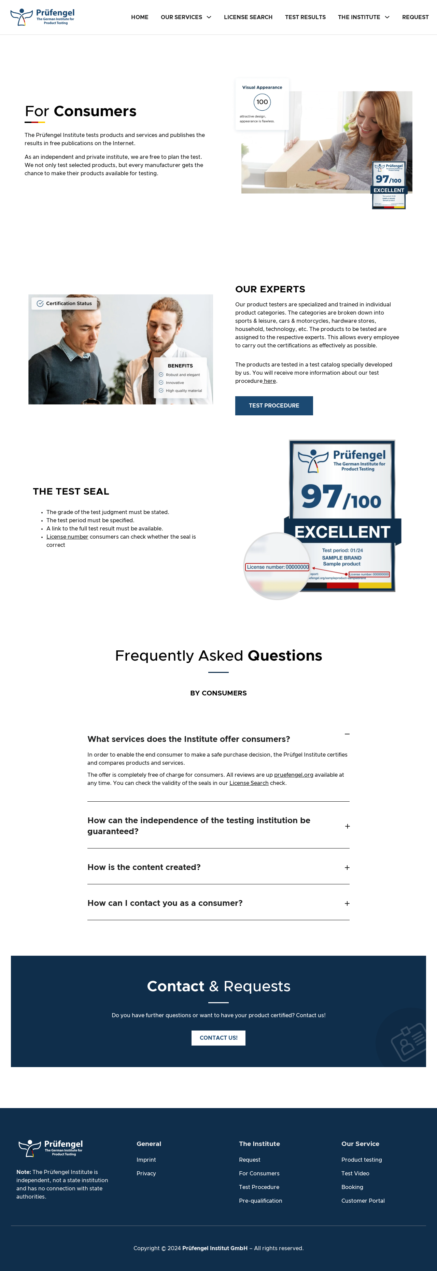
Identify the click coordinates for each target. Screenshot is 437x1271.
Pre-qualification (260, 1200)
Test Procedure (259, 1187)
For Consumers (259, 1173)
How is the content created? (144, 867)
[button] (218, 736)
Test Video (355, 1173)
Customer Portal (363, 1200)
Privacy (146, 1173)
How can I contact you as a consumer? (165, 903)
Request (249, 1159)
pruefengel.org (293, 775)
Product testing (361, 1159)
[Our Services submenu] (209, 16)
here (269, 381)
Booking (352, 1187)
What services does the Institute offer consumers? (188, 739)
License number (67, 537)
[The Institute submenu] (387, 16)
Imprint (146, 1159)
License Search (249, 783)
